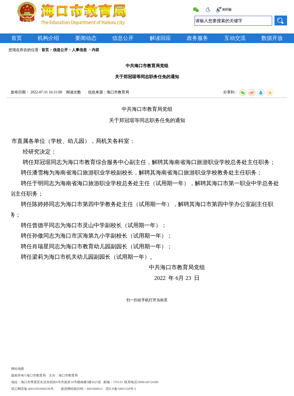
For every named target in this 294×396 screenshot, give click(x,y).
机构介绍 (48, 38)
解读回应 (160, 38)
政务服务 (197, 38)
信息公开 (123, 38)
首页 (16, 38)
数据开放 (272, 38)
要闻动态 (85, 38)
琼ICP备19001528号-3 (121, 389)
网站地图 (17, 369)
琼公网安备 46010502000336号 (32, 389)
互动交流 (235, 38)
